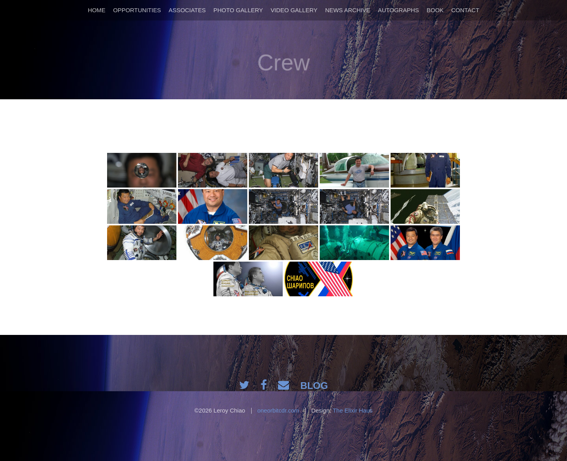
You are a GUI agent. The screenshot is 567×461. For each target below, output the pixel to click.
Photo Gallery (238, 10)
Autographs (398, 10)
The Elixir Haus (352, 410)
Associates (187, 10)
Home (97, 10)
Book (434, 10)
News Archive (347, 10)
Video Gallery (294, 10)
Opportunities (137, 10)
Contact (465, 10)
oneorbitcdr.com (278, 410)
